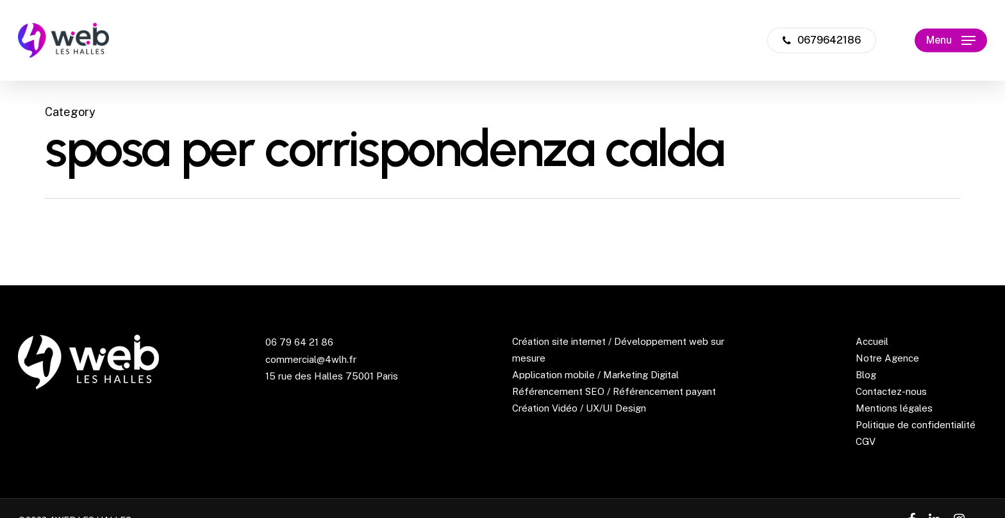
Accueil (872, 341)
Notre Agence (887, 358)
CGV (866, 441)
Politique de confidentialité (916, 424)
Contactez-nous (891, 391)
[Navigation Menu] (951, 40)
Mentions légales (894, 408)
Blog (866, 374)
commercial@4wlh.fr (310, 359)
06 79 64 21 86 (299, 342)
